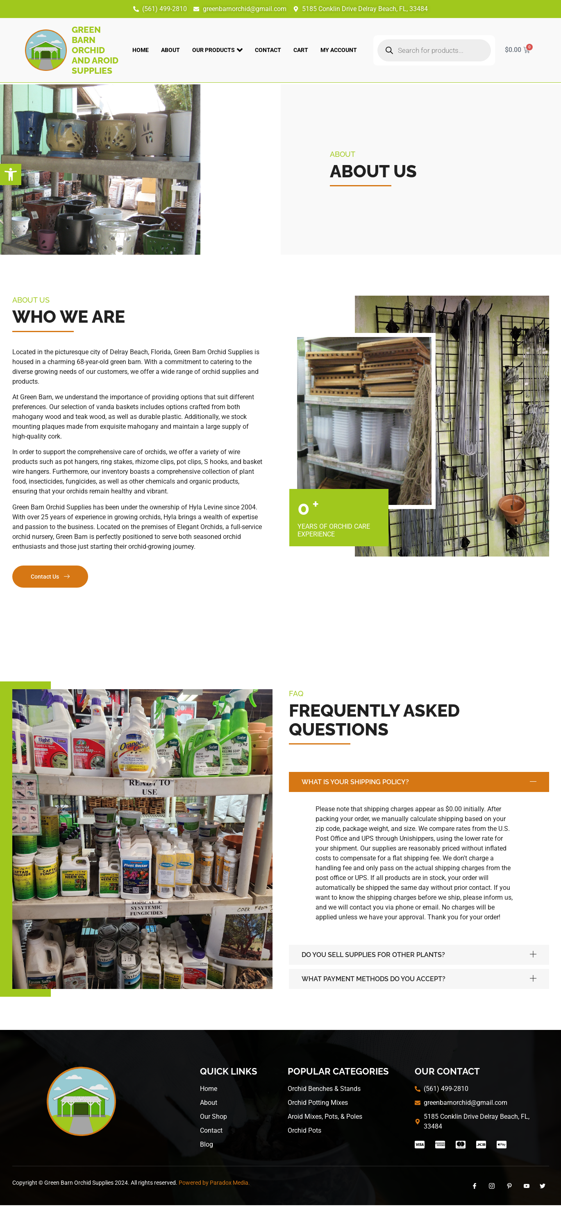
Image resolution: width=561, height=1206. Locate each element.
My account (338, 50)
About (170, 50)
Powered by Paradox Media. (214, 1183)
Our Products (217, 49)
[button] (10, 174)
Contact (268, 50)
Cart (300, 50)
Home (140, 50)
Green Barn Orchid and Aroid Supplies (95, 50)
